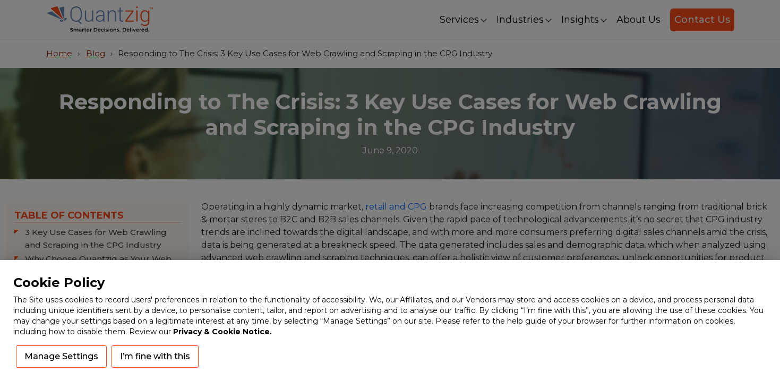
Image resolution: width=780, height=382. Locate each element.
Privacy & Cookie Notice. (222, 331)
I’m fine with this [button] (155, 356)
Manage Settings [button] (61, 356)
